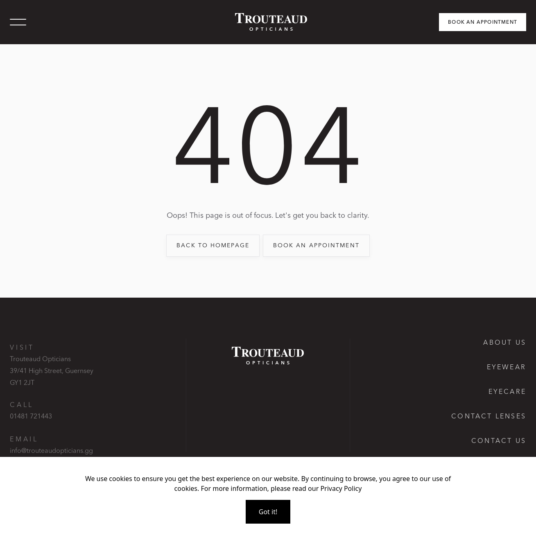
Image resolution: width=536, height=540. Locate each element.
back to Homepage (212, 245)
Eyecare (507, 391)
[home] (268, 22)
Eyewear (506, 367)
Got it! (268, 511)
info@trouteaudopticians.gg (51, 456)
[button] (18, 22)
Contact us (498, 440)
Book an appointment (482, 22)
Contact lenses (488, 416)
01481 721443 (31, 421)
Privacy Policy (341, 488)
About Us (504, 342)
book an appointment (316, 245)
